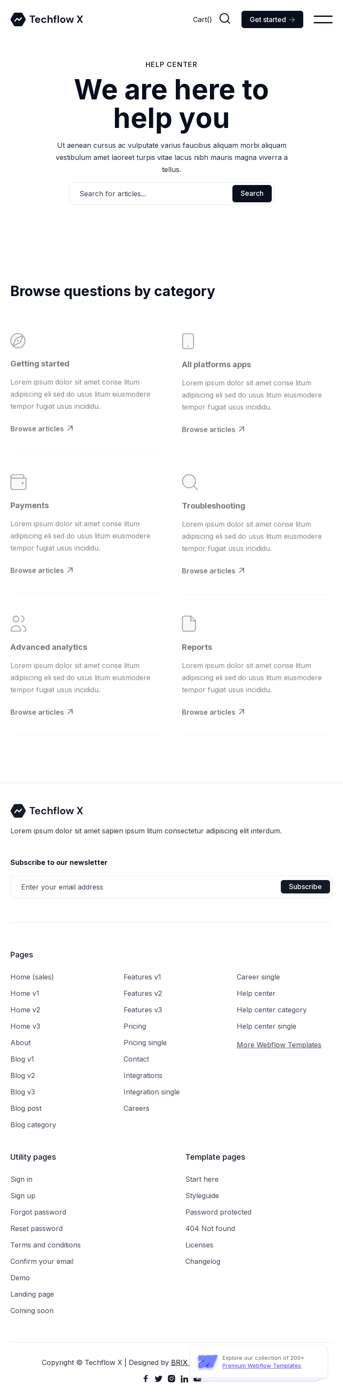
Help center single (266, 1026)
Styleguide (202, 1195)
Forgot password (38, 1212)
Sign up (22, 1195)
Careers (136, 1108)
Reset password (36, 1228)
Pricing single (145, 1042)
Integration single (152, 1092)
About (20, 1042)
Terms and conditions (45, 1245)
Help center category (272, 1010)
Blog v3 (22, 1092)
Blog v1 (22, 1059)
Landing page (32, 1294)
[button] (202, 19)
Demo (20, 1278)
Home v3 (25, 1026)
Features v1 (142, 977)
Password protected (218, 1212)
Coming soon (32, 1310)
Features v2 (143, 993)
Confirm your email (41, 1261)
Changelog (202, 1261)
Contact (136, 1059)
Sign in (21, 1179)
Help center (256, 993)
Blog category (33, 1125)
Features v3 (143, 1010)
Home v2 (25, 1010)
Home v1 (24, 993)
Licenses (199, 1245)
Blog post (25, 1108)
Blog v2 (22, 1075)
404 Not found (210, 1228)
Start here (202, 1179)
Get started (272, 19)
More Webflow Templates (279, 1044)
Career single (258, 977)
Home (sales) (32, 977)
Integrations (143, 1075)
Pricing (135, 1026)
